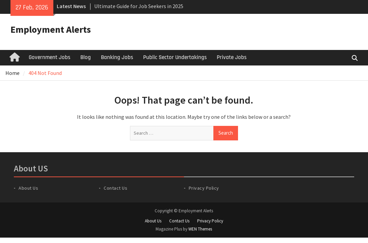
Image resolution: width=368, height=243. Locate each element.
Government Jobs (49, 57)
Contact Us (115, 188)
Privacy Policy (204, 188)
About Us (28, 188)
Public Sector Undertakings (175, 57)
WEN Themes (200, 229)
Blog (85, 57)
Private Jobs (231, 57)
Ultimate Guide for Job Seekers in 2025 (138, 6)
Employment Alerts (50, 29)
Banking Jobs (117, 57)
